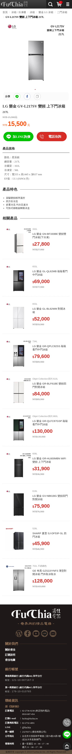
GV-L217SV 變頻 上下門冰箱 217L (25, 17)
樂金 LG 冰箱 (46, 12)
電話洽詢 (54, 136)
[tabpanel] (36, 53)
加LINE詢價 (21, 136)
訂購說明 (10, 654)
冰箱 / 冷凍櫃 (18, 12)
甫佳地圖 (10, 660)
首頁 (5, 12)
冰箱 (32, 12)
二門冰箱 (62, 12)
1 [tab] (35, 89)
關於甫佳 (10, 649)
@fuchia (26, 727)
